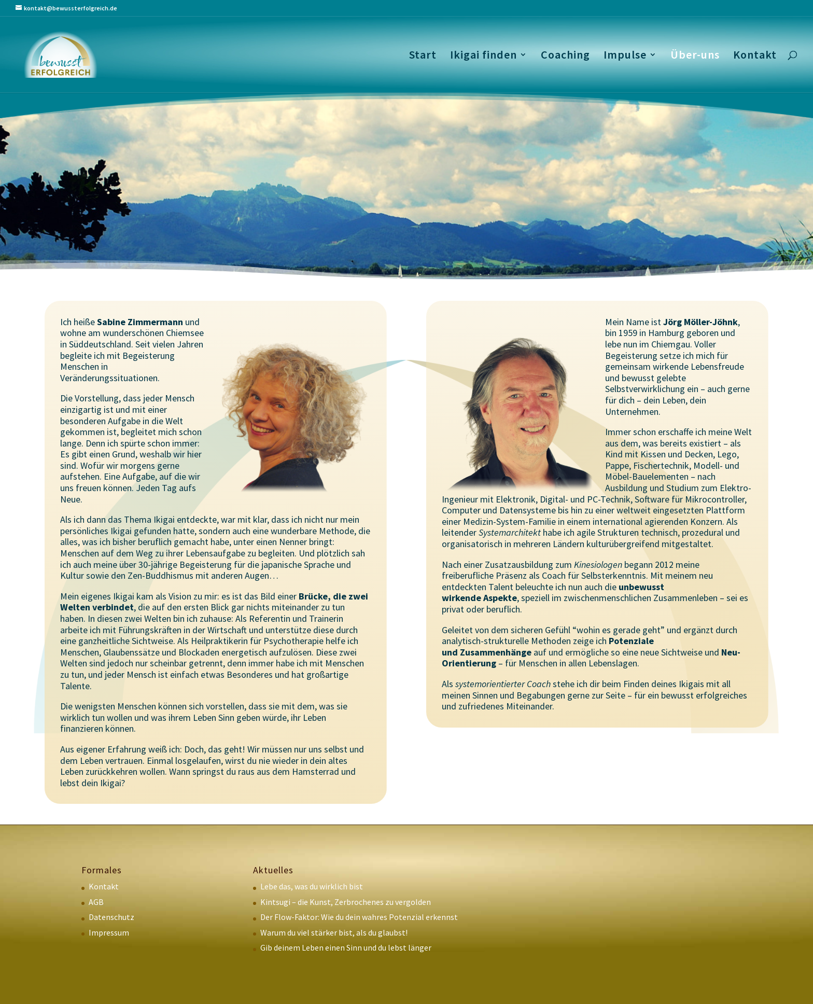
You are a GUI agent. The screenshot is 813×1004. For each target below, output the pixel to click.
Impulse (625, 56)
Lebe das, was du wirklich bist (311, 886)
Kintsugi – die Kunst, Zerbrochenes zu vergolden (345, 902)
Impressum (109, 932)
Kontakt (755, 56)
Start (423, 56)
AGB (96, 902)
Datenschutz (111, 917)
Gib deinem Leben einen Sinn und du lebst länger (345, 947)
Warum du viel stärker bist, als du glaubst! (334, 932)
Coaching (565, 56)
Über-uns (695, 56)
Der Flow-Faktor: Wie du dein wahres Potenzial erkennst (359, 917)
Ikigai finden (483, 56)
